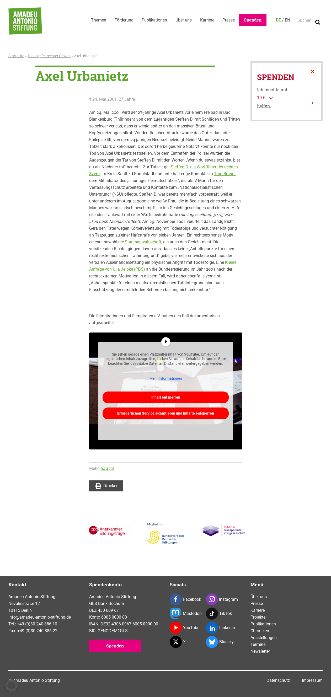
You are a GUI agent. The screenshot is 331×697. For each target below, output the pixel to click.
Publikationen (154, 20)
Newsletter (260, 651)
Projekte (257, 617)
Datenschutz (278, 680)
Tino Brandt (225, 173)
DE (278, 20)
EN (287, 20)
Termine (257, 644)
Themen (98, 20)
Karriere (207, 20)
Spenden (252, 20)
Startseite (16, 56)
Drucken (107, 486)
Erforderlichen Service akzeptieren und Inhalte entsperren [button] (165, 413)
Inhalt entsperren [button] (165, 397)
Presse (228, 20)
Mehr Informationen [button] (165, 378)
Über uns (183, 20)
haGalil (107, 468)
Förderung (123, 20)
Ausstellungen (263, 637)
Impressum (312, 680)
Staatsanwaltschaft (143, 241)
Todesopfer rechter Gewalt (49, 56)
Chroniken (259, 630)
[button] (11, 685)
